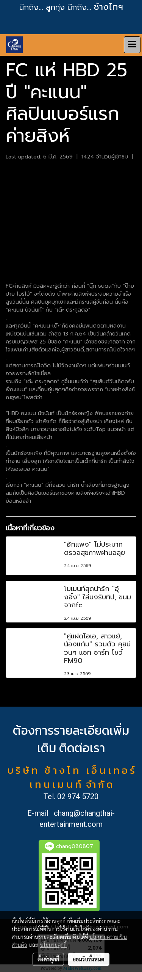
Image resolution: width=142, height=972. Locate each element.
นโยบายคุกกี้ (53, 944)
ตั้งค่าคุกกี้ (48, 959)
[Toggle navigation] (132, 44)
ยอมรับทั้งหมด (89, 959)
